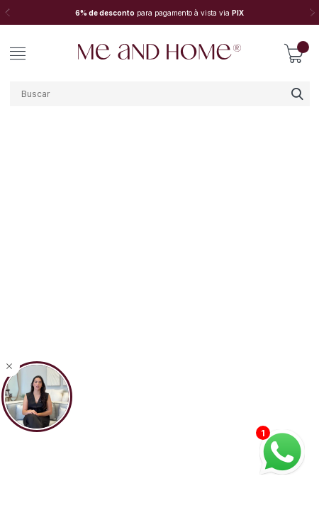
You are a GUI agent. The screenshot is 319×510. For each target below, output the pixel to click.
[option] (159, 12)
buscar (297, 93)
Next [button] (312, 13)
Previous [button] (7, 13)
